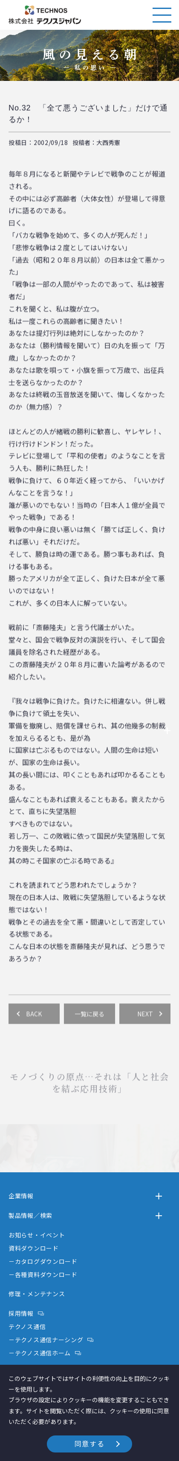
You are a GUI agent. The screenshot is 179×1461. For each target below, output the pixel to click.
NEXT (145, 1025)
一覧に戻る (89, 1025)
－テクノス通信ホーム (40, 1353)
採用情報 (21, 1313)
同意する (89, 1443)
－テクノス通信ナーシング (46, 1339)
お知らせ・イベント (37, 1235)
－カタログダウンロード (43, 1261)
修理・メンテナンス (37, 1293)
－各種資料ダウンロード (43, 1274)
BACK (34, 1025)
